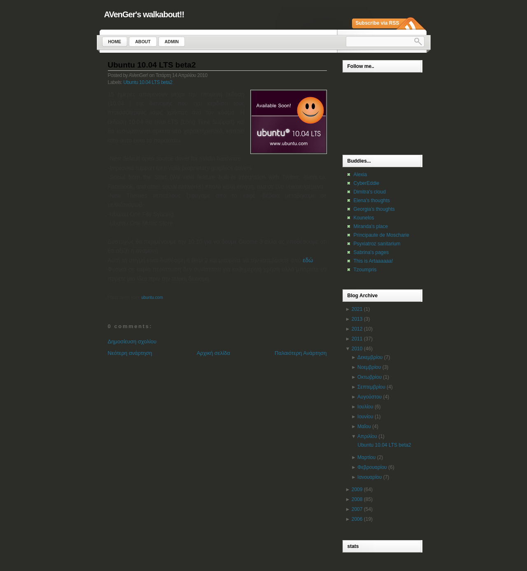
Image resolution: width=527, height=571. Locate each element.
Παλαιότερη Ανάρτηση (300, 353)
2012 (357, 329)
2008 (357, 499)
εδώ (308, 260)
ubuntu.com (152, 297)
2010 (357, 349)
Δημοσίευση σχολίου (132, 341)
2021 (357, 309)
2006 (357, 519)
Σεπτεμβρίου (371, 387)
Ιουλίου (365, 407)
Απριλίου (367, 436)
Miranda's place (371, 226)
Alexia (360, 174)
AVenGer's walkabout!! (144, 14)
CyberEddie (367, 183)
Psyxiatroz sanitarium (377, 244)
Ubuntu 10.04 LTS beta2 (152, 65)
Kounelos (364, 218)
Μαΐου (364, 426)
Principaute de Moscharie (381, 235)
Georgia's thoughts (374, 209)
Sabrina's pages (371, 252)
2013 (357, 319)
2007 (357, 509)
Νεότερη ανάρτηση (130, 353)
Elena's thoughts (372, 200)
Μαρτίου (366, 457)
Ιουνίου (365, 417)
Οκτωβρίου (369, 377)
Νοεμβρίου (369, 367)
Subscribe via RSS (377, 23)
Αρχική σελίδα (213, 353)
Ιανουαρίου (369, 477)
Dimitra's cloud (370, 192)
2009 (357, 489)
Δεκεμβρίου (369, 357)
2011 (357, 339)
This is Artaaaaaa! (373, 261)
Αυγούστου (369, 397)
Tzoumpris (365, 270)
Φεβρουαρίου (372, 467)
